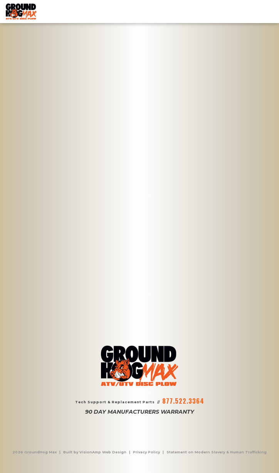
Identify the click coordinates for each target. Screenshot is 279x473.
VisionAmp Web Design (102, 452)
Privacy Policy (146, 452)
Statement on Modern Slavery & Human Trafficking (216, 452)
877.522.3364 (183, 401)
